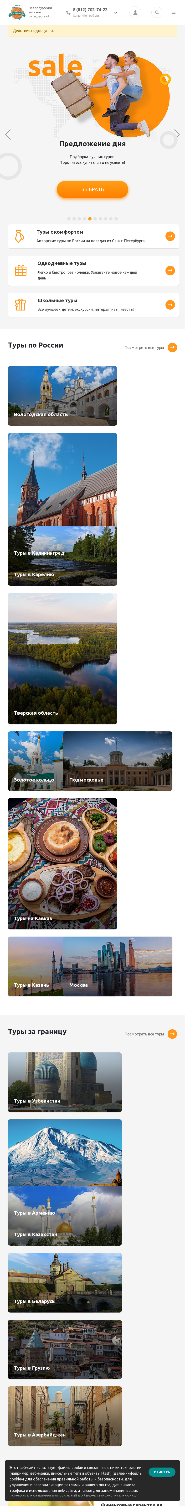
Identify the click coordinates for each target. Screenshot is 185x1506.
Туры (57, 1333)
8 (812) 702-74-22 (90, 9)
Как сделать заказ (112, 1349)
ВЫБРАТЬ (92, 189)
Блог (100, 1373)
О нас (57, 1349)
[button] (69, 218)
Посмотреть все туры (151, 339)
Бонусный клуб (109, 1333)
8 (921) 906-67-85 (157, 1355)
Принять (162, 1469)
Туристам (61, 1357)
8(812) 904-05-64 (157, 1348)
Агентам (59, 1341)
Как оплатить (108, 1357)
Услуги (58, 1365)
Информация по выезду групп (110, 1384)
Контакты (105, 1341)
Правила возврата (113, 1365)
